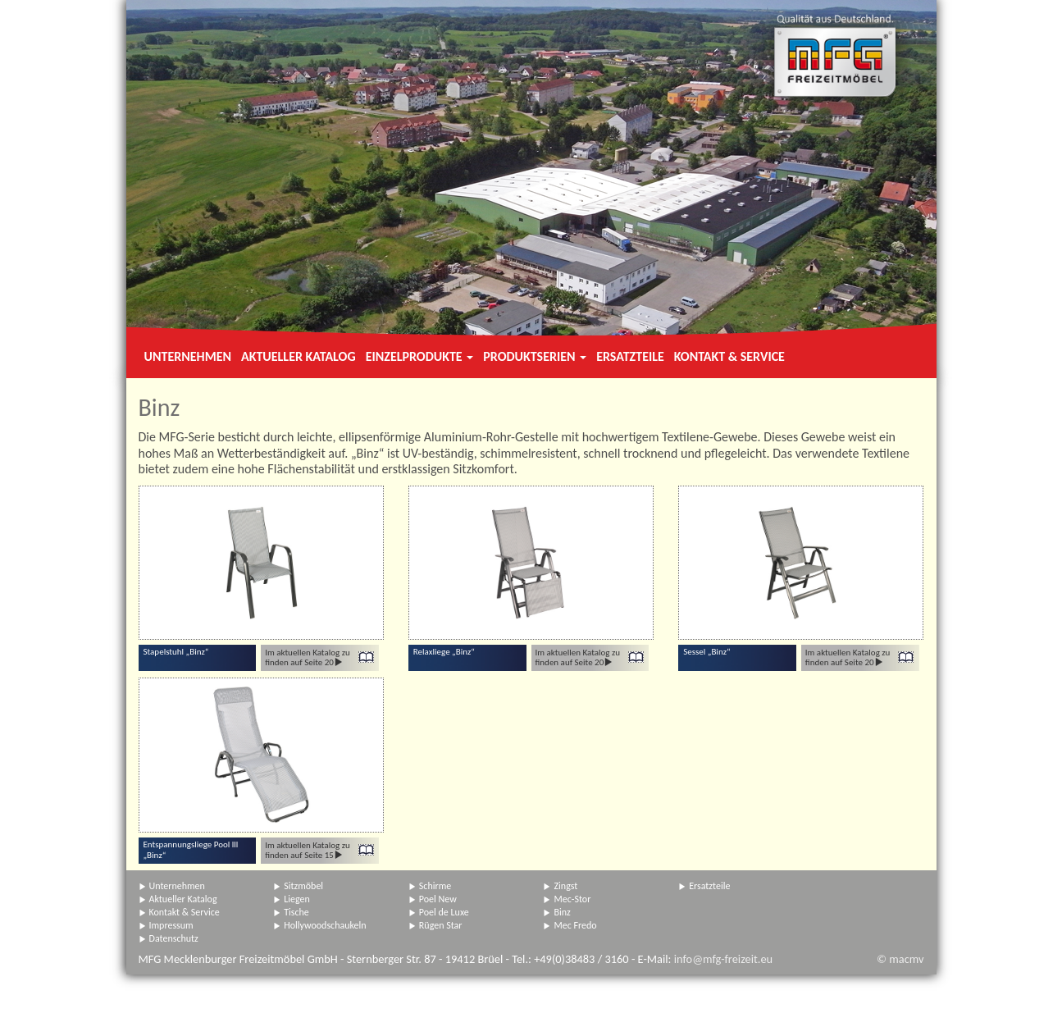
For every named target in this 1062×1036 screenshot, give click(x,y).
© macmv (900, 959)
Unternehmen (187, 356)
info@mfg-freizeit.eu (723, 959)
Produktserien (534, 356)
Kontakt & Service (729, 356)
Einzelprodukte (420, 356)
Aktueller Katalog (298, 356)
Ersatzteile (630, 356)
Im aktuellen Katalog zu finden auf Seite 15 (307, 850)
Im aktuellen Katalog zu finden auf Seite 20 (307, 657)
